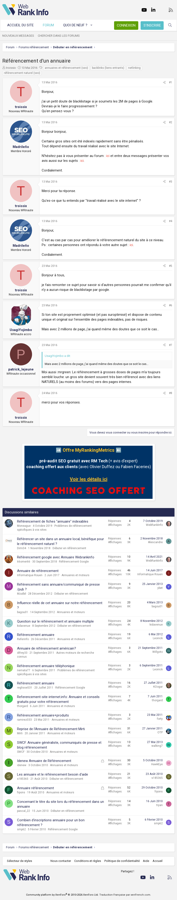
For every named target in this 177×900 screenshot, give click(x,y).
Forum (48, 25)
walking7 (157, 745)
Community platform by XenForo (62, 894)
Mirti (20, 733)
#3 (170, 181)
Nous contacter (60, 861)
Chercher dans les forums (59, 35)
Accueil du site (20, 25)
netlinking (134, 67)
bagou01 (22, 612)
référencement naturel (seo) (22, 73)
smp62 (21, 829)
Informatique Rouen (29, 575)
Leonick (158, 638)
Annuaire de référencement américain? (46, 648)
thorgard (22, 706)
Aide (146, 861)
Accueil (157, 861)
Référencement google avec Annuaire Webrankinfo (55, 557)
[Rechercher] (169, 25)
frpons (21, 792)
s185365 (22, 778)
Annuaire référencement (35, 788)
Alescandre (155, 542)
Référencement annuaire (35, 635)
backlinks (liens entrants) (108, 67)
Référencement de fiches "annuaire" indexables (52, 521)
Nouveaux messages (18, 35)
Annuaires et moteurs (75, 575)
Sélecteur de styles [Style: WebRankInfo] (19, 861)
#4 (170, 221)
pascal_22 (23, 811)
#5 (170, 266)
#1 (170, 82)
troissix (11, 67)
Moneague (24, 525)
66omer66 (23, 561)
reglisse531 (24, 687)
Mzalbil (21, 593)
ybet (160, 588)
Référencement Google (74, 561)
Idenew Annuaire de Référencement (44, 761)
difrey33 (22, 652)
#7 (170, 345)
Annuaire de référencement (38, 571)
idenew (21, 765)
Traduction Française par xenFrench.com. (125, 894)
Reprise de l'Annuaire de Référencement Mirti (51, 729)
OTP (160, 732)
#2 (170, 122)
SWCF (20, 751)
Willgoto (157, 651)
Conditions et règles (87, 861)
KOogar (158, 686)
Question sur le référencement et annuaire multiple (55, 621)
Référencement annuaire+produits (43, 715)
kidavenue (23, 625)
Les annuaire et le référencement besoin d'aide (52, 774)
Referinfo (23, 639)
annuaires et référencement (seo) (66, 67)
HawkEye (157, 764)
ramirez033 (24, 719)
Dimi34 (21, 548)
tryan (159, 805)
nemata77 (23, 670)
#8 (170, 393)
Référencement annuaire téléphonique (46, 666)
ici (107, 156)
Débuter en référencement (69, 548)
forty (160, 718)
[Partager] (164, 82)
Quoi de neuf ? (75, 25)
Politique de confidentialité (122, 861)
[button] (91, 25)
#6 (170, 305)
